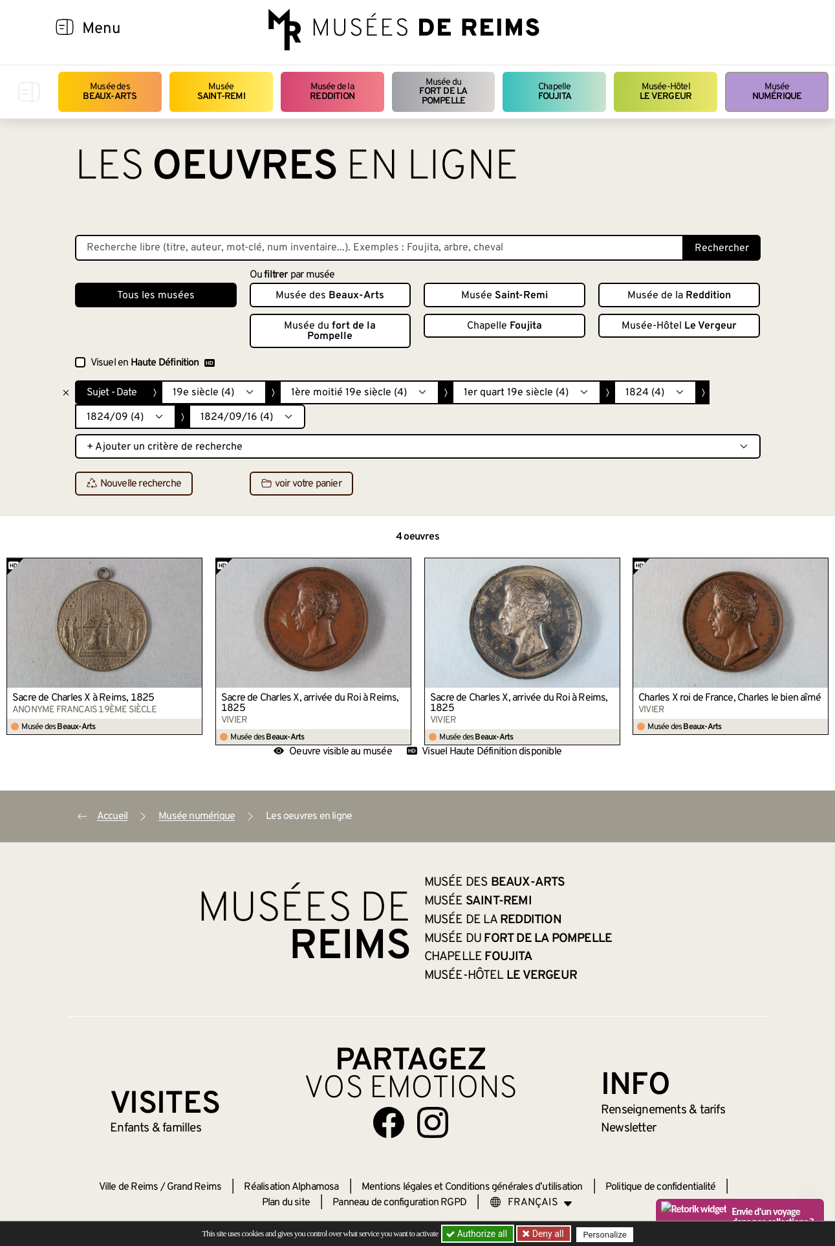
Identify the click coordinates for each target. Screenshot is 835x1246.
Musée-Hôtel (665, 91)
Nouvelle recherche (134, 483)
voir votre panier (301, 483)
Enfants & (155, 1128)
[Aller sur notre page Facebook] (388, 1122)
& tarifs (663, 1110)
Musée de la (332, 91)
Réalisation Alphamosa (291, 1187)
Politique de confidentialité (660, 1187)
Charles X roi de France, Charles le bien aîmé (729, 698)
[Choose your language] (531, 1202)
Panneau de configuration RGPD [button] (399, 1202)
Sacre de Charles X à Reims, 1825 (83, 698)
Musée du (443, 91)
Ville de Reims (128, 1187)
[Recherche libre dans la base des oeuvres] (379, 248)
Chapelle (554, 91)
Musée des (109, 91)
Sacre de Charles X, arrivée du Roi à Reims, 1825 (310, 703)
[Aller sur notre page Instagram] (432, 1122)
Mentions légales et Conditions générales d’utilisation (472, 1187)
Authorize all (477, 1234)
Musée (221, 91)
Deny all (548, 1234)
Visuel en (153, 362)
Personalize (607, 1234)
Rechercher (722, 248)
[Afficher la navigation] (64, 29)
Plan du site (286, 1202)
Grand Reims (194, 1187)
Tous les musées (156, 295)
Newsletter (628, 1128)
